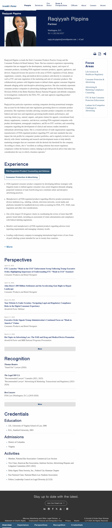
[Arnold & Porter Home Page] (9, 5)
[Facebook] (52, 509)
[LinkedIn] (45, 509)
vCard (81, 39)
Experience (16, 164)
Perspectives (18, 260)
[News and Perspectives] (66, 509)
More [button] (40, 349)
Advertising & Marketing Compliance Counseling (94, 90)
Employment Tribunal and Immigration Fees (45, 521)
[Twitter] (57, 509)
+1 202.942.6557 (57, 33)
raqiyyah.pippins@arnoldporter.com (62, 39)
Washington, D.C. (55, 30)
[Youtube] (61, 509)
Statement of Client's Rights (15, 521)
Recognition (17, 358)
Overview (7, 525)
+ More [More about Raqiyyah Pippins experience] (8, 246)
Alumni (76, 521)
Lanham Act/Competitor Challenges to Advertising (95, 108)
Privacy (68, 521)
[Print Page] (94, 54)
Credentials (16, 414)
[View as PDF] (99, 53)
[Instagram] (49, 509)
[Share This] (105, 54)
